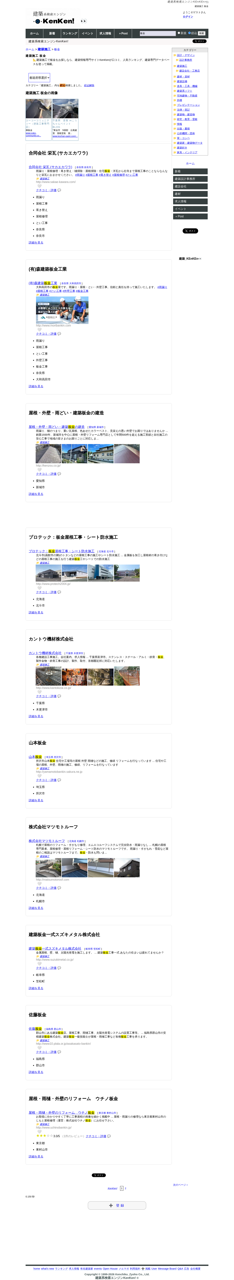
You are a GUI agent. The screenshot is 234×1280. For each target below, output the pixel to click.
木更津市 (78, 653)
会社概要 (195, 1268)
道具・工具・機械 (187, 86)
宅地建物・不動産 (187, 95)
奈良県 (80, 167)
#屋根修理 (118, 174)
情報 (179, 124)
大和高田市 (75, 283)
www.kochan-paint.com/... (65, 136)
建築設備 (182, 81)
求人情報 (105, 33)
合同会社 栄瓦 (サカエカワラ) (50, 167)
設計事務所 (185, 60)
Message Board (167, 1268)
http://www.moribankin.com (53, 325)
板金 (57, 49)
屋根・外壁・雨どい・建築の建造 (57, 427)
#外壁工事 (69, 290)
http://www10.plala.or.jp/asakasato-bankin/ (63, 1043)
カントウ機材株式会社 (45, 653)
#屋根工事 (92, 174)
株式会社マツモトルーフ (47, 841)
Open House (110, 1268)
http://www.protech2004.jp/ (53, 583)
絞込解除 (89, 85)
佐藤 (35, 1029)
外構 (179, 100)
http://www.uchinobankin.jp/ (53, 1127)
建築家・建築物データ (190, 143)
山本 (35, 757)
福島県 (49, 1029)
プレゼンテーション (188, 105)
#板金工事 (82, 290)
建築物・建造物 (186, 114)
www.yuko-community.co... (33, 134)
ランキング (70, 33)
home (36, 1268)
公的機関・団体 (186, 133)
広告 (186, 1268)
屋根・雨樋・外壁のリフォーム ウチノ (62, 1112)
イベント (87, 33)
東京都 (102, 1113)
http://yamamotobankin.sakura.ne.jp (59, 771)
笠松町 (97, 948)
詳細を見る (36, 242)
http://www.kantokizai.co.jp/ (53, 687)
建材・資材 (183, 76)
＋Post (123, 33)
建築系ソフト (184, 91)
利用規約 (135, 1268)
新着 (52, 33)
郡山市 (57, 1029)
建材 (178, 193)
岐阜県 (89, 948)
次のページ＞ (180, 1184)
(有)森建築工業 (43, 283)
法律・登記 (183, 109)
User (154, 1268)
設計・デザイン (186, 55)
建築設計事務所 (185, 178)
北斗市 (110, 551)
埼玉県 (49, 757)
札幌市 (80, 841)
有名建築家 (86, 1268)
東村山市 (111, 1113)
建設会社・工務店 (189, 70)
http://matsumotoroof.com (52, 879)
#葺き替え (105, 174)
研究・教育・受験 (187, 119)
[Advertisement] (99, 519)
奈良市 (87, 167)
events (98, 1268)
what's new (47, 1268)
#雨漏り (80, 174)
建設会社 (180, 186)
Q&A (180, 1268)
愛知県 (92, 427)
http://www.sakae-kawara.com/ (56, 181)
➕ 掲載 (145, 1268)
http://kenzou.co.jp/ (48, 465)
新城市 (100, 427)
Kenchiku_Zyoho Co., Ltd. (132, 1274)
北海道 (102, 551)
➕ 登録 (117, 1205)
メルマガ (124, 1268)
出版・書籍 (183, 128)
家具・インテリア (187, 152)
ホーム (34, 33)
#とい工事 (132, 174)
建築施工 (44, 49)
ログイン (188, 16)
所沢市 (57, 757)
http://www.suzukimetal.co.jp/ (54, 959)
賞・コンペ (183, 138)
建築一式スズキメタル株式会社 (55, 948)
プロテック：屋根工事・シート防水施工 (62, 551)
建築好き (182, 147)
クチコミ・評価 (46, 190)
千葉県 (69, 653)
